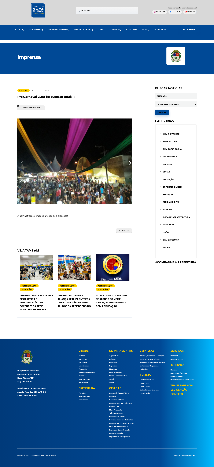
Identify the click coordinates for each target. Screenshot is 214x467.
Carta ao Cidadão (116, 433)
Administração (171, 134)
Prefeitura (36, 30)
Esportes (113, 366)
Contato (131, 30)
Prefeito (82, 376)
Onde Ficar (144, 383)
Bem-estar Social (172, 149)
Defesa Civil (114, 406)
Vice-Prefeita (84, 379)
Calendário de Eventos (149, 390)
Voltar (124, 231)
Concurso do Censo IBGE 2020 (121, 423)
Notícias (167, 210)
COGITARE (192, 455)
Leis (101, 30)
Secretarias (83, 382)
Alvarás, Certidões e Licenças (152, 356)
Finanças (168, 194)
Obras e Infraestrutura (176, 217)
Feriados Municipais (87, 372)
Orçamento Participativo (119, 436)
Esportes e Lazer (172, 187)
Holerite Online (176, 359)
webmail (189, 30)
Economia (83, 369)
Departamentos (58, 30)
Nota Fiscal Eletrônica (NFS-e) (153, 362)
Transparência (83, 30)
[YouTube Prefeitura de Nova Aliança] (190, 12)
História (82, 356)
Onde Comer (145, 386)
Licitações (144, 369)
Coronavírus (170, 157)
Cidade (19, 30)
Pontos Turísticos (147, 380)
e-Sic (145, 30)
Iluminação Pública (117, 416)
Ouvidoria (160, 30)
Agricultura (170, 142)
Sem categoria (171, 240)
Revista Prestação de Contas (121, 420)
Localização (145, 393)
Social (166, 247)
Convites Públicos (116, 400)
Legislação (178, 390)
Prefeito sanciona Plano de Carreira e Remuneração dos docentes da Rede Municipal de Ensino (36, 303)
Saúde (166, 232)
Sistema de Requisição (149, 366)
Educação (168, 179)
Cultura (167, 164)
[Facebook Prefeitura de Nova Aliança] (175, 12)
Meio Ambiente (171, 202)
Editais (166, 172)
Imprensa (115, 30)
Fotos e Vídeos (176, 376)
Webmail (174, 356)
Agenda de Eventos (178, 373)
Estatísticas (84, 366)
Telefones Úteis (115, 413)
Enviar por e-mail (32, 108)
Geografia (83, 362)
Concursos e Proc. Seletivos (120, 403)
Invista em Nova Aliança (150, 359)
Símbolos (82, 359)
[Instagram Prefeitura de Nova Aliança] (159, 12)
